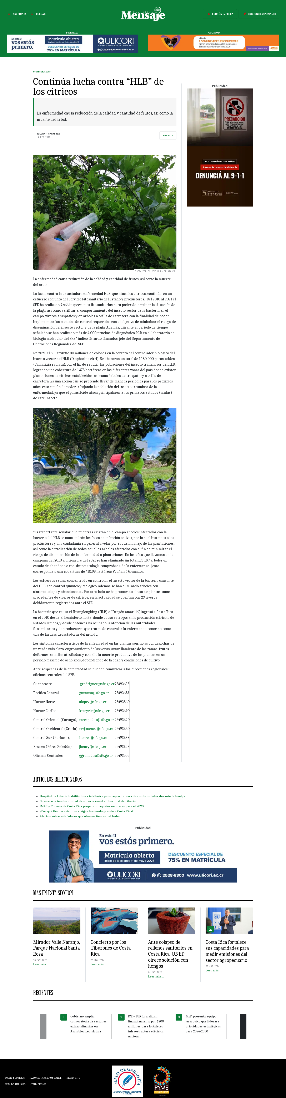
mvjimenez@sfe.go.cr (96, 729)
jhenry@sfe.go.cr (92, 746)
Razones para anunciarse (45, 1077)
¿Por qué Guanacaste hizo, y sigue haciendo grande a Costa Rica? (87, 811)
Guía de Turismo (15, 1084)
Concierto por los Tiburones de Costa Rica (111, 948)
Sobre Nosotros (15, 1077)
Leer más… (41, 964)
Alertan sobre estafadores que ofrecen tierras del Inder (80, 816)
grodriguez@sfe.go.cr (97, 684)
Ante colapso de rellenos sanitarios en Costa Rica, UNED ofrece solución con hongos (170, 954)
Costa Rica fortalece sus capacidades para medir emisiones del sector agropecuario (227, 951)
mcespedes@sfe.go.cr (96, 720)
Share (167, 135)
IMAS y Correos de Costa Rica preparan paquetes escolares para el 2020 (92, 806)
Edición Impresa (219, 14)
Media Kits (73, 1077)
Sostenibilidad (42, 71)
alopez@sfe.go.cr (92, 702)
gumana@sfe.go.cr (94, 693)
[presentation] (43, 1026)
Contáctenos (38, 1084)
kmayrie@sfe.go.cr (94, 711)
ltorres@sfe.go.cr (93, 738)
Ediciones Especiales (259, 14)
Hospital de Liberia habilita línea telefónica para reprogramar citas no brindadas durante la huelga (112, 796)
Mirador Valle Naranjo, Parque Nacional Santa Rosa (56, 948)
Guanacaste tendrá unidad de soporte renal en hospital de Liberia (88, 801)
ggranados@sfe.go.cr (96, 755)
